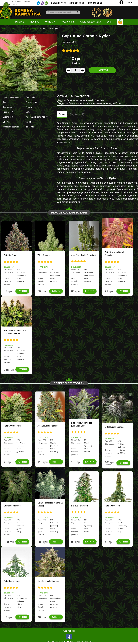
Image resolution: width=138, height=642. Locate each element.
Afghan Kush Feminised (47, 426)
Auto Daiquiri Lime (12, 581)
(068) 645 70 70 (94, 3)
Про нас (34, 21)
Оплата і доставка (90, 21)
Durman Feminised (12, 506)
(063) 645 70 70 (76, 3)
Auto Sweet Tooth (112, 506)
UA (130, 2)
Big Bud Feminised (79, 506)
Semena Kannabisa (10, 29)
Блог (109, 21)
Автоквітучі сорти (30, 29)
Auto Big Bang (10, 255)
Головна (19, 21)
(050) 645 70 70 (58, 3)
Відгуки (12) (77, 114)
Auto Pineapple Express (48, 581)
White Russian (43, 255)
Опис (62, 114)
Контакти (50, 21)
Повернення (67, 21)
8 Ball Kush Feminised (114, 427)
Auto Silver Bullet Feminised (83, 255)
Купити (102, 70)
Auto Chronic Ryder (12, 426)
